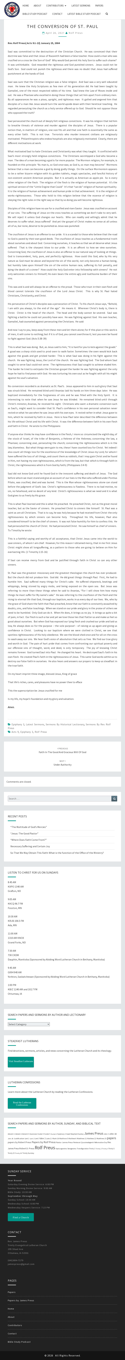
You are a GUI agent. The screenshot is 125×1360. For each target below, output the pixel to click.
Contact (57, 13)
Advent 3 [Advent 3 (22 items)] (25, 1134)
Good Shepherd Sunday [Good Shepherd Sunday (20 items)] (75, 1134)
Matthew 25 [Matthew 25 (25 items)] (101, 1138)
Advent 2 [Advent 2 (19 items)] (18, 1134)
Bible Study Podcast (34, 13)
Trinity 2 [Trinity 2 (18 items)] (99, 1149)
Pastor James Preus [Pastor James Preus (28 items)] (64, 1142)
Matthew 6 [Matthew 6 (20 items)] (72, 1138)
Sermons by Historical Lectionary (65, 724)
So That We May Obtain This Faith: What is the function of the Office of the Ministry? (57, 852)
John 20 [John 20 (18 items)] (10, 1139)
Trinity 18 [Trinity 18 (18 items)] (18, 1153)
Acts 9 (15, 731)
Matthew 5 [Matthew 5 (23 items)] (63, 1138)
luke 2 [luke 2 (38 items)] (43, 1138)
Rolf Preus (76, 32)
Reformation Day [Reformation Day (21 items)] (100, 1142)
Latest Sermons (80, 5)
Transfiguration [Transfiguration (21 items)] (83, 1148)
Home (25, 5)
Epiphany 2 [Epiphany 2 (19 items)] (61, 1134)
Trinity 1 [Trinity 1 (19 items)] (92, 1148)
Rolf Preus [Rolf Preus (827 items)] (45, 1148)
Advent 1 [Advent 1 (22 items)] (11, 1134)
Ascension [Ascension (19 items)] (33, 1134)
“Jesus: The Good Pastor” (24, 833)
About (37, 5)
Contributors (55, 5)
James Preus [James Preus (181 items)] (93, 1133)
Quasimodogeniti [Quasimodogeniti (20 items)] (87, 1142)
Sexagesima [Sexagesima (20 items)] (71, 1148)
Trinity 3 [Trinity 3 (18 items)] (105, 1149)
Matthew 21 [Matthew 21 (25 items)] (82, 1138)
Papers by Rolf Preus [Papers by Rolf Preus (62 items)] (44, 1142)
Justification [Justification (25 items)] (19, 1138)
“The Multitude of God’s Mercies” (28, 827)
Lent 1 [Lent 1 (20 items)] (27, 1138)
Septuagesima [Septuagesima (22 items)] (61, 1148)
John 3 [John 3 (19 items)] (106, 1134)
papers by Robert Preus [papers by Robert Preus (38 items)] (19, 1142)
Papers (99, 5)
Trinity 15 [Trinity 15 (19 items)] (11, 1153)
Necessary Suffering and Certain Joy (30, 846)
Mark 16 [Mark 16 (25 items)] (55, 1138)
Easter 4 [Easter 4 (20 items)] (41, 1134)
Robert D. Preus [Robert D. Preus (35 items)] (26, 1148)
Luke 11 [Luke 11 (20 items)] (49, 1138)
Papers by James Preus (21, 1300)
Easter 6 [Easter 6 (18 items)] (54, 1134)
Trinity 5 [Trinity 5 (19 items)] (111, 1148)
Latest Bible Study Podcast (84, 13)
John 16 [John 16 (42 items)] (113, 1133)
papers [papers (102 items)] (111, 1138)
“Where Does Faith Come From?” (28, 839)
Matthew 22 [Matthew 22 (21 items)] (91, 1138)
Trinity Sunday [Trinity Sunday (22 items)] (28, 1153)
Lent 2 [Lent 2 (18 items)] (32, 1139)
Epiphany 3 (18, 724)
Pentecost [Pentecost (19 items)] (77, 1142)
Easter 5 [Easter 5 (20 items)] (47, 1134)
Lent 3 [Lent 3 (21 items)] (37, 1138)
